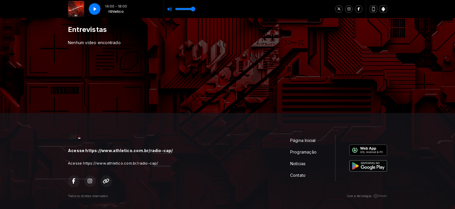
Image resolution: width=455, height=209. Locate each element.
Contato (298, 175)
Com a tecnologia (367, 196)
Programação (303, 151)
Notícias (298, 163)
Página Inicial (303, 140)
